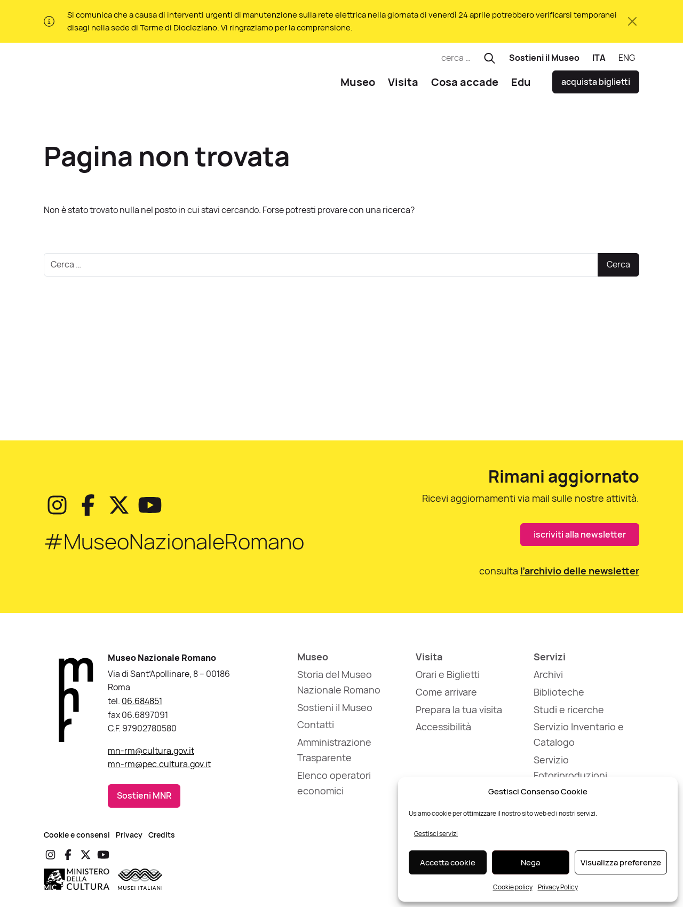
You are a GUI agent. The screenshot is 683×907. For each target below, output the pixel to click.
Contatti (315, 728)
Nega (530, 862)
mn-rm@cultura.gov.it (151, 755)
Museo (357, 85)
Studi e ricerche (569, 713)
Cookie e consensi (77, 838)
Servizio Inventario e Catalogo (579, 738)
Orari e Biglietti (448, 678)
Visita (403, 85)
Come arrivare (446, 696)
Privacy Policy (558, 887)
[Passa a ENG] (626, 58)
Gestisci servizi (436, 833)
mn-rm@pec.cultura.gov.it (159, 768)
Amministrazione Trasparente (334, 754)
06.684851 (142, 705)
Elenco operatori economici (334, 787)
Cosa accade (464, 85)
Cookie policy (513, 887)
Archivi (548, 678)
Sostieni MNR (144, 800)
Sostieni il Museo (544, 58)
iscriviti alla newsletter (580, 539)
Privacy (129, 838)
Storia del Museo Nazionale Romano (338, 686)
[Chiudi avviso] (632, 21)
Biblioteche (559, 696)
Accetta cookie (447, 862)
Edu (521, 85)
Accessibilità (443, 730)
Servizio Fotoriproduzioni (570, 772)
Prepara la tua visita (459, 713)
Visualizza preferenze (621, 862)
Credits (161, 838)
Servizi (550, 660)
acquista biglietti (595, 86)
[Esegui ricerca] (489, 58)
